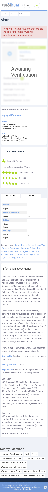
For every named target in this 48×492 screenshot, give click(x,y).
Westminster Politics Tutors (13, 467)
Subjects (14, 14)
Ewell (26, 454)
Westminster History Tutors (13, 463)
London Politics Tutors (34, 458)
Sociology (7, 231)
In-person (10, 196)
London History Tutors (11, 458)
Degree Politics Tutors (32, 251)
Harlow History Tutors (34, 475)
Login (26, 5)
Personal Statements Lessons (15, 248)
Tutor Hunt (5, 14)
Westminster (16, 454)
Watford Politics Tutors (11, 475)
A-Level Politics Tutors (11, 251)
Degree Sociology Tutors (12, 257)
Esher (34, 454)
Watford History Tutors (11, 471)
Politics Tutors (24, 14)
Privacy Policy (27, 489)
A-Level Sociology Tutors (28, 254)
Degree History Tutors (37, 245)
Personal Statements (11, 212)
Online (31, 196)
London (4, 454)
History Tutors (20, 245)
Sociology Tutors (8, 254)
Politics (6, 220)
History (6, 205)
